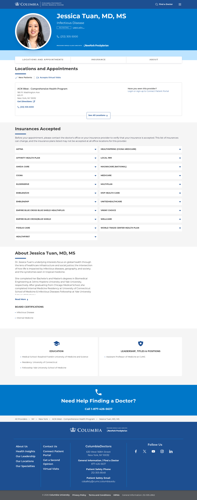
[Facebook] (136, 451)
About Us (21, 446)
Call (98, 409)
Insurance (98, 60)
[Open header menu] (180, 4)
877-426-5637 (98, 464)
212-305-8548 (98, 472)
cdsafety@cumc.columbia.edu (98, 481)
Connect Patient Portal (53, 453)
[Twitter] (144, 451)
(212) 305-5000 (69, 36)
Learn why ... (78, 27)
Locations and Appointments (42, 60)
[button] (98, 115)
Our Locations (25, 461)
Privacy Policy (79, 495)
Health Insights (25, 451)
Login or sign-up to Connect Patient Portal (148, 91)
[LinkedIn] (171, 451)
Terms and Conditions (100, 495)
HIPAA (116, 495)
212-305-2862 (149, 495)
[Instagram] (162, 451)
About (154, 60)
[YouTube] (153, 451)
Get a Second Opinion (51, 462)
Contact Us (50, 446)
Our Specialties (25, 466)
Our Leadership (25, 456)
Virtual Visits (51, 468)
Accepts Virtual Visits (50, 77)
